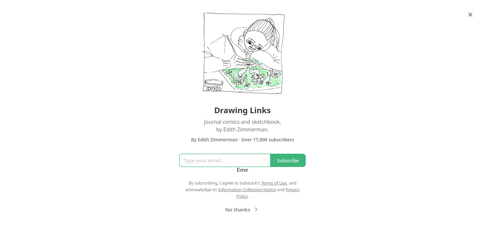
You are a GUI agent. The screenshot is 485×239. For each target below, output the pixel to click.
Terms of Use (274, 183)
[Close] (470, 14)
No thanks (242, 209)
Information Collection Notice (247, 190)
